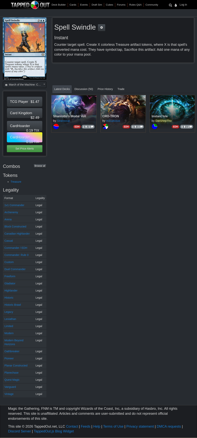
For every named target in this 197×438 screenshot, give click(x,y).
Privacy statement (140, 426)
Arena (8, 219)
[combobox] (24, 85)
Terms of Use (113, 426)
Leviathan (10, 319)
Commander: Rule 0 (16, 254)
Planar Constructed (16, 365)
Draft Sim (97, 4)
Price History (105, 89)
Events (84, 4)
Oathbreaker (11, 351)
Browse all (40, 166)
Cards (73, 4)
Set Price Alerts (24, 148)
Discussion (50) (83, 89)
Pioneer (9, 358)
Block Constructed (15, 226)
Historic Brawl (12, 304)
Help (96, 426)
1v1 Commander (14, 205)
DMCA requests (169, 426)
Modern (8, 333)
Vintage (8, 394)
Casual (8, 240)
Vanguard (10, 386)
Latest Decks (62, 89)
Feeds (85, 426)
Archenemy (11, 212)
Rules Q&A (135, 4)
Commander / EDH (15, 247)
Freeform (9, 276)
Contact (72, 426)
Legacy (8, 311)
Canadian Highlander (17, 233)
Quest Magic (12, 379)
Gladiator (9, 283)
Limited (8, 326)
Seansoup (63, 120)
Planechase (11, 372)
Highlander (11, 290)
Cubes (109, 4)
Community (151, 4)
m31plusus (113, 120)
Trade (121, 89)
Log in (183, 4)
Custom (9, 262)
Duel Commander (15, 269)
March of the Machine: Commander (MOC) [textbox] (25, 84)
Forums (121, 4)
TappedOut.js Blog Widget (54, 431)
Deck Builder (59, 4)
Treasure (16, 181)
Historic (8, 297)
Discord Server (19, 431)
